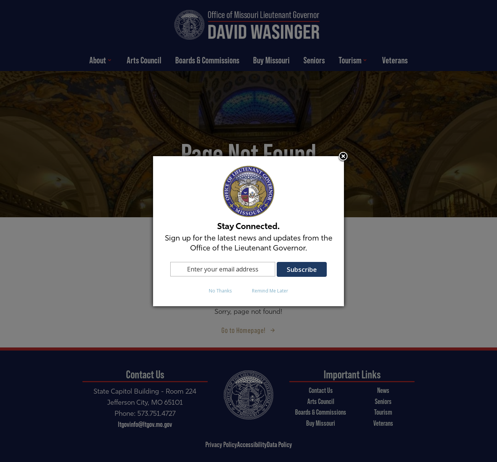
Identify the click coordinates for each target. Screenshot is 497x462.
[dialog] (248, 231)
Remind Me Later (270, 291)
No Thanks (220, 291)
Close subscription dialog (343, 157)
